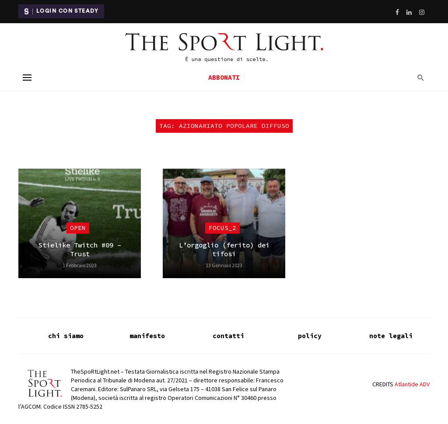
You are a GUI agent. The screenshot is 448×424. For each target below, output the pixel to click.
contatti (228, 336)
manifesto (147, 336)
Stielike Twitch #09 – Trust (79, 249)
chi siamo (66, 336)
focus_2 (222, 228)
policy (310, 336)
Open (78, 228)
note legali (391, 336)
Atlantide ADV (412, 384)
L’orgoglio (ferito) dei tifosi (224, 249)
